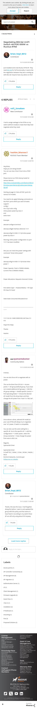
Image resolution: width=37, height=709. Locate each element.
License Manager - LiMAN (7, 642)
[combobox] (18, 22)
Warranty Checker (25, 669)
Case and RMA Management (24, 656)
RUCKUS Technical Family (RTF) (7, 662)
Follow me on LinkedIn (11, 459)
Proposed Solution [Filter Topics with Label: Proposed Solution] (9, 622)
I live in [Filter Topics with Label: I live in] (6, 603)
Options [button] (34, 34)
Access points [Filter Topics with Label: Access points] (8, 568)
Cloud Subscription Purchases (26, 652)
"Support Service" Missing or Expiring (26, 671)
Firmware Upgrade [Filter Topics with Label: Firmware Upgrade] (10, 595)
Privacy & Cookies (15, 698)
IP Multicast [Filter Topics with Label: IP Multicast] (7, 611)
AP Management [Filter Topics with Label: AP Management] (9, 576)
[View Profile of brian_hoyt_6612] (18, 53)
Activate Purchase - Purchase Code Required (28, 649)
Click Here (25, 5)
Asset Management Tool (27, 645)
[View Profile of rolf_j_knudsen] (17, 108)
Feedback (23, 638)
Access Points (7, 34)
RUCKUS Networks (19, 684)
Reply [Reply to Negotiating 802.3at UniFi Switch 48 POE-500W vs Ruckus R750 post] (18, 87)
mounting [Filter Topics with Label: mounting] (7, 615)
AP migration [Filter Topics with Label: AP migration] (8, 579)
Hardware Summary (26, 646)
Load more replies (18, 541)
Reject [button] (26, 11)
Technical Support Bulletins (7, 660)
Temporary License (7, 647)
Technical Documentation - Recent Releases (6, 655)
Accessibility (24, 663)
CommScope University (8, 665)
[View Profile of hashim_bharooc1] (19, 152)
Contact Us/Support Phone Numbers (26, 636)
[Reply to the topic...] (21, 549)
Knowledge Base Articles (9, 652)
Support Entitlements (26, 647)
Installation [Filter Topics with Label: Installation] (7, 607)
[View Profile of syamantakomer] (22, 359)
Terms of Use (7, 698)
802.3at (9, 70)
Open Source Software (27, 662)
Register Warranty (25, 668)
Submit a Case (24, 654)
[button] (13, 10)
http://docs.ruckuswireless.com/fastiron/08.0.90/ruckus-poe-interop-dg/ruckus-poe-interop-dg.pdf (18, 185)
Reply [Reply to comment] (18, 139)
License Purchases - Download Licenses (7, 645)
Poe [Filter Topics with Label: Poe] (5, 618)
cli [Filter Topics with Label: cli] (4, 587)
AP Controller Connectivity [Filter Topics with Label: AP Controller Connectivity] (12, 572)
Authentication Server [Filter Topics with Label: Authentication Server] (10, 583)
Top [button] (2, 704)
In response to (20, 496)
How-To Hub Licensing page (8, 639)
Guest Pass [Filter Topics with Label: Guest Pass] (7, 599)
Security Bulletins (6, 658)
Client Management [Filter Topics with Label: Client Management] (10, 591)
